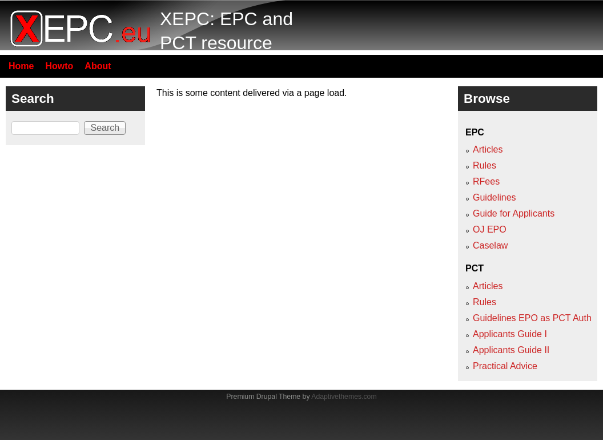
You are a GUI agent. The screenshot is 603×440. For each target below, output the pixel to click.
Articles (487, 149)
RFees (486, 181)
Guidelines (494, 197)
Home (21, 66)
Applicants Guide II (511, 350)
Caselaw (490, 245)
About (98, 66)
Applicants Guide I (510, 334)
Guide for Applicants (513, 213)
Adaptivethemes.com (343, 397)
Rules (484, 165)
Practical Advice (505, 366)
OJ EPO (489, 229)
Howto (59, 66)
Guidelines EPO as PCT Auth (532, 318)
